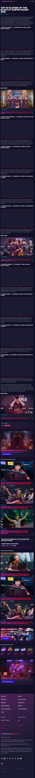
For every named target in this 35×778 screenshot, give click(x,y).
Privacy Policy (21, 717)
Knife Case (3, 768)
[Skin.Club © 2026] (11, 734)
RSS (19, 720)
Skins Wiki (20, 725)
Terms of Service (5, 720)
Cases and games (5, 725)
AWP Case (20, 768)
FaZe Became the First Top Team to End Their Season (15, 418)
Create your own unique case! (15, 678)
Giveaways (21, 702)
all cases (16, 644)
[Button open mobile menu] (33, 1)
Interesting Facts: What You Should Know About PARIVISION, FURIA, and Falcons (15, 532)
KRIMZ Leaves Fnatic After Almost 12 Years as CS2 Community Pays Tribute (15, 574)
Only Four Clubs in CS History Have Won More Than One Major (16, 113)
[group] (4, 651)
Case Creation (22, 709)
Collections (22, 699)
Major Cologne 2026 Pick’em (14, 450)
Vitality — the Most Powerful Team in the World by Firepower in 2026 (15, 260)
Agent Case (4, 771)
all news (17, 550)
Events (20, 705)
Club (2, 712)
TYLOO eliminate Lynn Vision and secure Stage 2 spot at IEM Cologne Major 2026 (16, 483)
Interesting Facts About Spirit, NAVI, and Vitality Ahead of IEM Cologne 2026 (16, 507)
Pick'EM (3, 696)
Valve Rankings (6, 709)
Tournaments (5, 705)
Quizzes (3, 702)
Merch (2, 728)
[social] (2, 758)
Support (3, 717)
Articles (3, 699)
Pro (19, 728)
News (5, 109)
